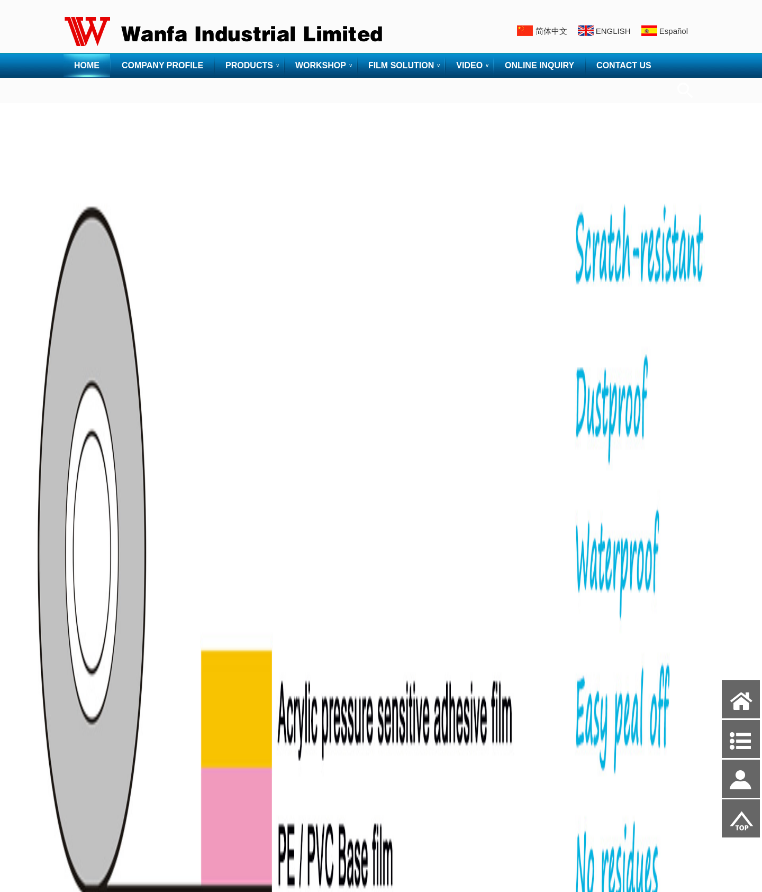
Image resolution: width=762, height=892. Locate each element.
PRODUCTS (249, 65)
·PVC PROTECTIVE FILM (107, 640)
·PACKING (83, 792)
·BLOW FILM (87, 728)
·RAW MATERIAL (94, 712)
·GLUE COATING (94, 760)
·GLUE (77, 696)
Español (673, 30)
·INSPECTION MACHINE (106, 808)
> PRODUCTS (88, 556)
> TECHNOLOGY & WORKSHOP (119, 676)
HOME (86, 65)
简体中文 (551, 30)
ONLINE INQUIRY (539, 65)
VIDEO (469, 65)
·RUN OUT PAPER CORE (107, 864)
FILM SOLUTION (401, 65)
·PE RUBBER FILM (97, 656)
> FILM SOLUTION (97, 844)
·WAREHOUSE (90, 823)
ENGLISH (613, 30)
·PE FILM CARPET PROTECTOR (118, 624)
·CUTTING (83, 776)
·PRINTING (84, 744)
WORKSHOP (320, 65)
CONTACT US (623, 65)
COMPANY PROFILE (162, 65)
